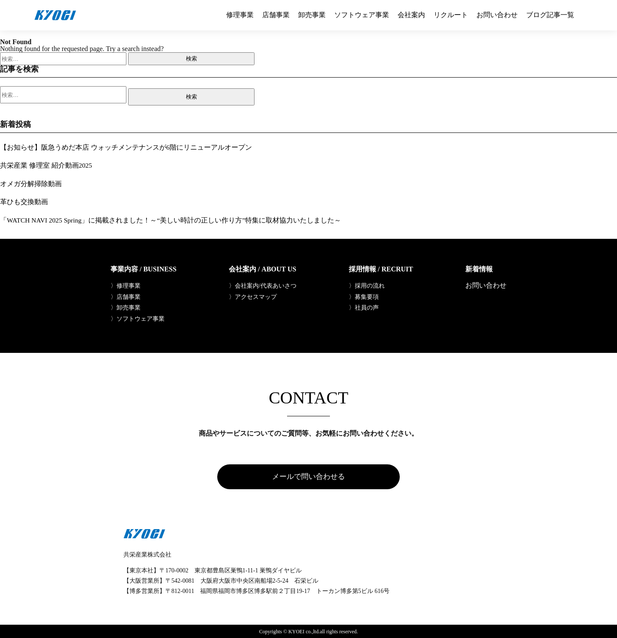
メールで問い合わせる (308, 477)
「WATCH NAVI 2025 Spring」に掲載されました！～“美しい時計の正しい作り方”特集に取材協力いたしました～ (172, 219)
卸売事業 (312, 15)
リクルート (451, 15)
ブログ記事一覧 (550, 15)
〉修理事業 (126, 286)
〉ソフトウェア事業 (138, 319)
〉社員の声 (364, 308)
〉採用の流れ (367, 286)
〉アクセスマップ (253, 297)
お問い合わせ (497, 15)
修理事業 (240, 15)
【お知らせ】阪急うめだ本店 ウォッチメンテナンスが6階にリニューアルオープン (126, 147)
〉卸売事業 (126, 308)
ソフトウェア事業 (361, 15)
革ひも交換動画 (24, 201)
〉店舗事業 (126, 297)
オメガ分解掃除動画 (31, 183)
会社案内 (411, 15)
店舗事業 (276, 15)
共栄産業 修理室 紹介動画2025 (46, 165)
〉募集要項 (364, 297)
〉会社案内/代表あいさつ (263, 286)
